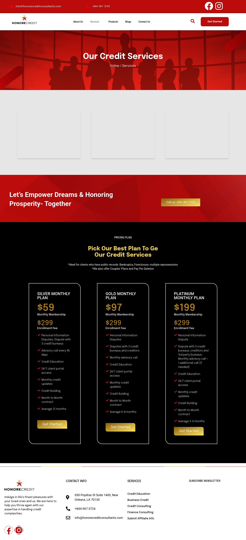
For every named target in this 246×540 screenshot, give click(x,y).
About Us (74, 21)
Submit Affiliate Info (140, 518)
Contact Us (148, 21)
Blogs (130, 21)
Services (93, 21)
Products (113, 21)
